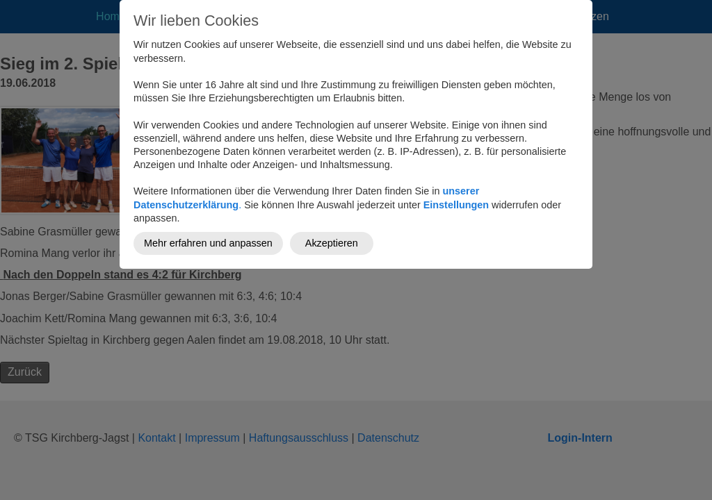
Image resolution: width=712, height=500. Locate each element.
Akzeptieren (331, 243)
